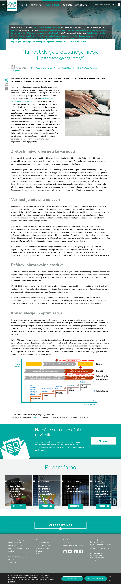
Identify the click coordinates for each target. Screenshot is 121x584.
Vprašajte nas (105, 5)
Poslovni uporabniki (15, 545)
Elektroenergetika (14, 543)
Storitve (35, 5)
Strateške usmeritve (43, 543)
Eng (3, 5)
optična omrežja (54, 41)
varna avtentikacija (52, 36)
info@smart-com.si (103, 548)
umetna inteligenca (77, 33)
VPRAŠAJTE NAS (60, 526)
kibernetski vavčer (80, 39)
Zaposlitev (82, 5)
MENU (114, 4)
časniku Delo (37, 417)
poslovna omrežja (48, 30)
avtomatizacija (18, 33)
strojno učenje (62, 39)
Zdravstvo (12, 562)
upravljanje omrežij (77, 30)
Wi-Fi (57, 33)
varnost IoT (68, 36)
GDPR (84, 41)
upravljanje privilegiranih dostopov (28, 41)
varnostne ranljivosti (98, 30)
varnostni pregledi (44, 33)
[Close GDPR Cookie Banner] (110, 578)
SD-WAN (75, 41)
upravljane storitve (21, 39)
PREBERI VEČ (18, 506)
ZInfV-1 (62, 30)
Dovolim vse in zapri (72, 578)
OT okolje (33, 30)
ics (36, 27)
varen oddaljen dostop (30, 36)
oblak (14, 36)
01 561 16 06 (98, 542)
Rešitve (23, 5)
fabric (30, 33)
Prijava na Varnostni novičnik (73, 545)
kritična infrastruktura (94, 27)
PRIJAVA (103, 441)
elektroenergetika (96, 33)
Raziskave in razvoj (42, 548)
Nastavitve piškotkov (96, 578)
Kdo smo (67, 5)
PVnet (96, 5)
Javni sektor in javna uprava (18, 554)
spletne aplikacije (45, 39)
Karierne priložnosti (43, 545)
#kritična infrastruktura (62, 68)
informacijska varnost (50, 27)
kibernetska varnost (71, 27)
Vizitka (38, 554)
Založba (39, 551)
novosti (23, 30)
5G (33, 39)
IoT (64, 33)
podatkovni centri (84, 36)
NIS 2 (14, 30)
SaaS (66, 41)
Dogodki (66, 543)
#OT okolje (84, 68)
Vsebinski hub (52, 5)
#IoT (33, 68)
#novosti (75, 68)
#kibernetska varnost (44, 68)
